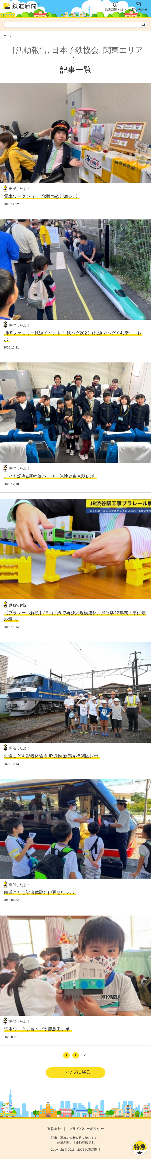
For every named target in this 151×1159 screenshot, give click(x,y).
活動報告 (31, 50)
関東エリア (123, 50)
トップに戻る (77, 1072)
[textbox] (75, 25)
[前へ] (66, 1055)
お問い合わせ (138, 6)
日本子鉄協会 (75, 50)
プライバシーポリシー (86, 1129)
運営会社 (54, 1129)
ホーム (8, 36)
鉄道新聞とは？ (115, 6)
